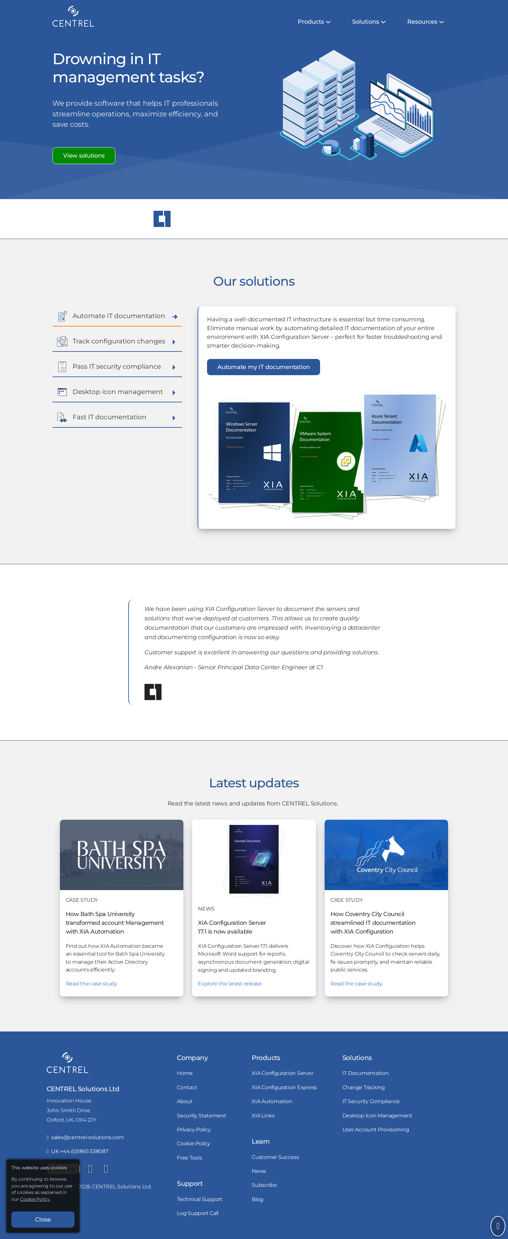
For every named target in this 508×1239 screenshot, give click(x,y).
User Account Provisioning (375, 1129)
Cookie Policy (193, 1143)
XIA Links (263, 1115)
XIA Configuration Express (284, 1087)
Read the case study (91, 983)
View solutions (84, 155)
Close (43, 1219)
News (259, 1171)
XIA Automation (272, 1101)
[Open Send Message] (498, 1226)
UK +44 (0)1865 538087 (77, 1151)
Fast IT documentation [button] (117, 417)
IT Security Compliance (371, 1101)
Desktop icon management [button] (117, 392)
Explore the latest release (230, 983)
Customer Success (275, 1157)
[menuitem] (311, 22)
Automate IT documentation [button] (117, 316)
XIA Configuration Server (282, 1073)
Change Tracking (363, 1087)
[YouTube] (106, 1169)
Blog (257, 1199)
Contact (187, 1087)
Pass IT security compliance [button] (117, 367)
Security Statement (201, 1115)
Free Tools (189, 1157)
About (185, 1101)
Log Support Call (197, 1213)
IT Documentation (365, 1073)
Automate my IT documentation (263, 367)
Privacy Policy (194, 1129)
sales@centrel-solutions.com (85, 1137)
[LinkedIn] (90, 1169)
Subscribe (264, 1185)
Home (185, 1073)
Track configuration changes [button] (117, 341)
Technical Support (200, 1199)
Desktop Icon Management (377, 1115)
